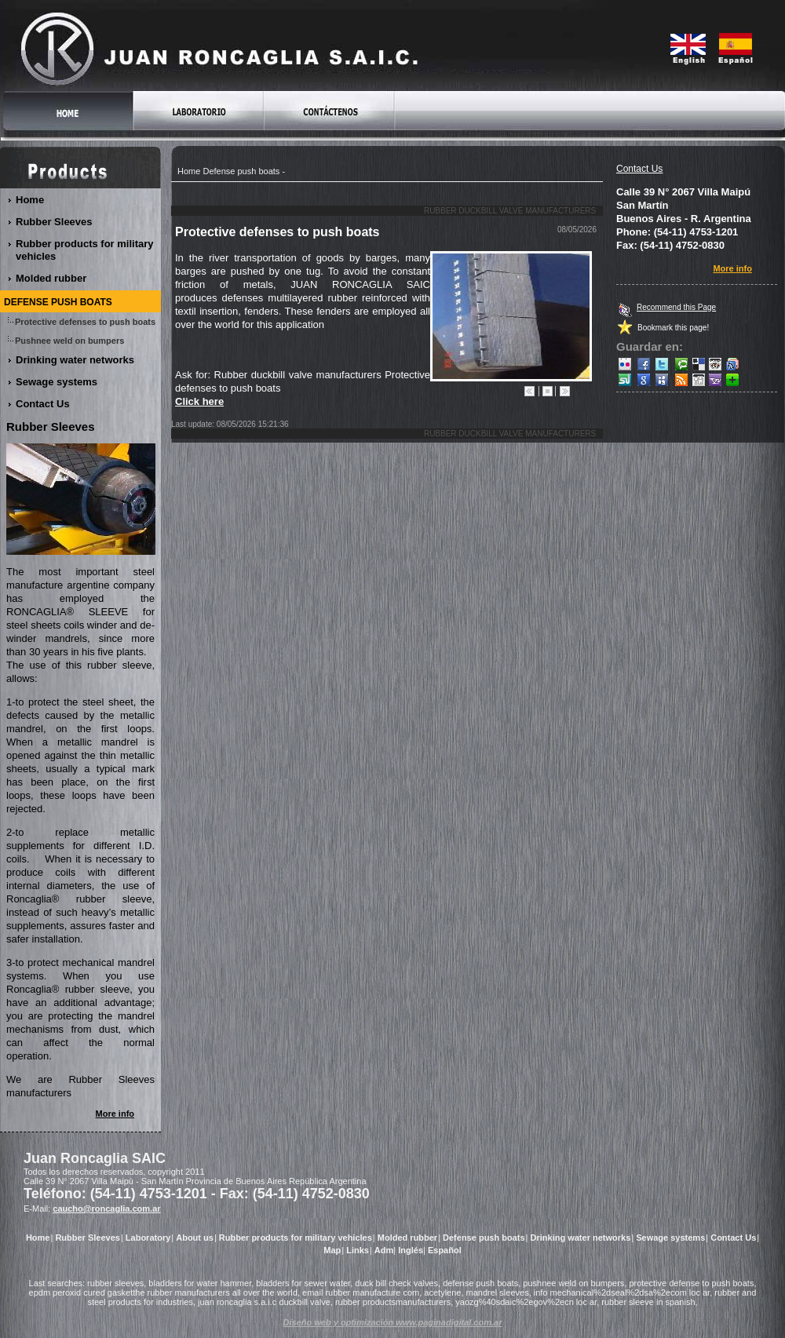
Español (445, 1250)
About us (195, 1237)
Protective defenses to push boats (85, 321)
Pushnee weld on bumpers (70, 340)
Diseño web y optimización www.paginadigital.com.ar (392, 1322)
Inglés (410, 1250)
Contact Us (639, 168)
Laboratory (148, 1237)
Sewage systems (57, 382)
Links (357, 1250)
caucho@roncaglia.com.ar (106, 1208)
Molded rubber (51, 278)
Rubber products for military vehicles (85, 250)
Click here (199, 401)
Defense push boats (241, 171)
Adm (383, 1250)
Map (332, 1250)
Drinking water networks (75, 360)
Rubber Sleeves (54, 222)
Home (188, 171)
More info (733, 268)
